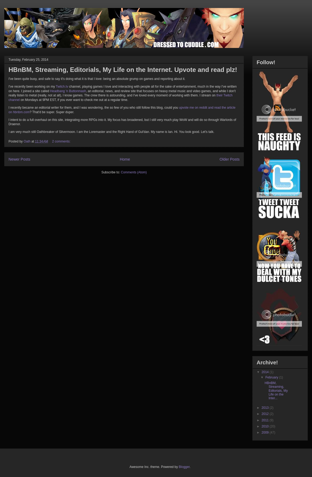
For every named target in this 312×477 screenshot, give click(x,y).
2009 (266, 432)
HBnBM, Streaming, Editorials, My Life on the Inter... (276, 390)
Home (125, 159)
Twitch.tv (62, 86)
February (272, 377)
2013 (266, 408)
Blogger (184, 467)
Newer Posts (19, 159)
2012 (266, 414)
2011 (266, 420)
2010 (266, 426)
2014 (266, 372)
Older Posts (230, 159)
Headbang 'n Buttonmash (68, 91)
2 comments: (61, 141)
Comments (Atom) (134, 172)
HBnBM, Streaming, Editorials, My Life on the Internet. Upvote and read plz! (123, 69)
